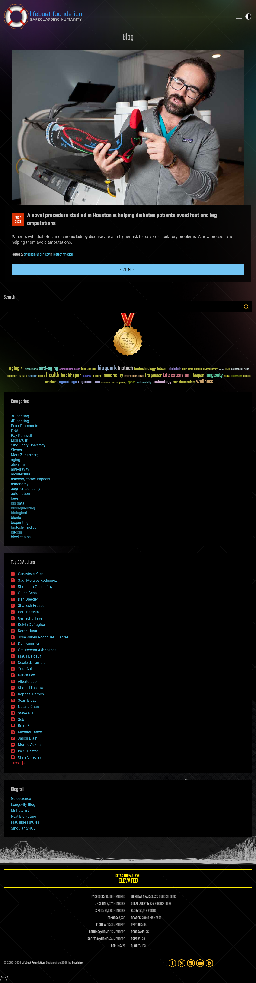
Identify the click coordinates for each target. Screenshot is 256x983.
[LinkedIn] (191, 963)
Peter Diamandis (24, 426)
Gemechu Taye (30, 618)
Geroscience (21, 798)
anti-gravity (20, 469)
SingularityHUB (23, 828)
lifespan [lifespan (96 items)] (197, 375)
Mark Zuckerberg (24, 455)
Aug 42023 (18, 220)
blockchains (21, 537)
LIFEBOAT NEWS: (141, 897)
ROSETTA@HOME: (98, 939)
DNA (14, 430)
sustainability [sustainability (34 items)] (144, 382)
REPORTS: (137, 925)
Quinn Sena (27, 593)
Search (246, 306)
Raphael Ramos (31, 694)
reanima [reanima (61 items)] (50, 382)
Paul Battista (28, 612)
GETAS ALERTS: (140, 904)
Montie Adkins (29, 744)
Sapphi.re (77, 963)
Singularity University (28, 445)
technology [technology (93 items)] (162, 382)
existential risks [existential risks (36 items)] (240, 369)
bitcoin (16, 532)
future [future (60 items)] (22, 376)
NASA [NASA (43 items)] (227, 376)
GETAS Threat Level (128, 879)
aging (15, 460)
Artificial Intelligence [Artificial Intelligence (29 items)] (69, 369)
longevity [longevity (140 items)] (214, 375)
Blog (128, 37)
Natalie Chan (28, 706)
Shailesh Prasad (31, 605)
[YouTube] (200, 963)
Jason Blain (27, 738)
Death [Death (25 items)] (227, 369)
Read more (128, 270)
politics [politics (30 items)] (247, 376)
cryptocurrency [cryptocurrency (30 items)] (210, 369)
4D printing (20, 421)
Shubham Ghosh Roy (37, 255)
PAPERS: (136, 939)
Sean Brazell (28, 700)
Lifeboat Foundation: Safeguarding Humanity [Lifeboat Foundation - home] (116, 16)
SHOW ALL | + (18, 763)
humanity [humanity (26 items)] (87, 376)
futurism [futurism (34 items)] (32, 376)
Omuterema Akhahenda (37, 650)
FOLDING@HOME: (99, 932)
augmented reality (25, 488)
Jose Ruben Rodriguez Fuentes (43, 637)
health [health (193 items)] (53, 375)
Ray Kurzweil (21, 435)
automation (20, 493)
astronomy (20, 484)
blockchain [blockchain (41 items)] (175, 369)
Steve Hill (25, 713)
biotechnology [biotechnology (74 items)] (145, 368)
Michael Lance (30, 732)
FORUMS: (116, 946)
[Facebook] (172, 963)
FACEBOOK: (98, 897)
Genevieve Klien (31, 574)
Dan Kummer (28, 643)
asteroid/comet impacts (30, 479)
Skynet (16, 450)
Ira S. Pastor (28, 751)
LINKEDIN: (100, 904)
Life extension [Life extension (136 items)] (176, 375)
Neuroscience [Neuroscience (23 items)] (236, 376)
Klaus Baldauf (29, 656)
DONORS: (112, 918)
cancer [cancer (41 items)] (198, 369)
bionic (16, 517)
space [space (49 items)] (131, 382)
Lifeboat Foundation (33, 963)
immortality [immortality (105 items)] (112, 375)
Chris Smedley (29, 757)
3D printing (20, 416)
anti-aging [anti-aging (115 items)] (48, 369)
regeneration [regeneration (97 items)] (89, 382)
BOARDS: (136, 918)
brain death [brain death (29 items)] (187, 369)
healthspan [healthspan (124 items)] (71, 376)
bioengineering (23, 508)
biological (19, 513)
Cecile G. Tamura (32, 662)
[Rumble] (209, 963)
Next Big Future (23, 816)
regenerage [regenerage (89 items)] (67, 382)
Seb (21, 719)
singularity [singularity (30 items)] (121, 382)
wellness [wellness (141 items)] (204, 382)
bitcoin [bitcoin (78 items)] (162, 368)
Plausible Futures (25, 822)
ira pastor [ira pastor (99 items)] (153, 375)
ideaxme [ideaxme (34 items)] (97, 376)
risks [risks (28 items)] (113, 382)
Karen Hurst (27, 631)
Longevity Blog (23, 804)
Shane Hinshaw (31, 688)
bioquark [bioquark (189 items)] (107, 368)
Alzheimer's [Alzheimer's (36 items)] (31, 369)
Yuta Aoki (26, 669)
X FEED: (99, 911)
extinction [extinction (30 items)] (12, 376)
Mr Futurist (20, 810)
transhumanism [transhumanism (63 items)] (184, 382)
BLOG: (134, 911)
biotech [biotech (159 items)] (125, 368)
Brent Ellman (28, 726)
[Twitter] (181, 963)
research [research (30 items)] (105, 382)
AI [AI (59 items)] (22, 369)
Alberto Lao (27, 681)
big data (17, 503)
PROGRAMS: (138, 932)
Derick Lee (26, 675)
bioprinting (20, 522)
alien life (18, 464)
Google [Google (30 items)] (41, 376)
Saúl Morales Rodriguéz (37, 580)
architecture (20, 474)
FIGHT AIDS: (103, 925)
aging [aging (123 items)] (14, 369)
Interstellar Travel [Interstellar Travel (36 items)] (134, 376)
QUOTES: (136, 946)
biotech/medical (63, 255)
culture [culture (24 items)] (221, 369)
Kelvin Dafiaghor (31, 624)
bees (15, 498)
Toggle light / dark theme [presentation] (248, 16)
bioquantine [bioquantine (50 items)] (88, 369)
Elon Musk (19, 440)
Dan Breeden (28, 599)
